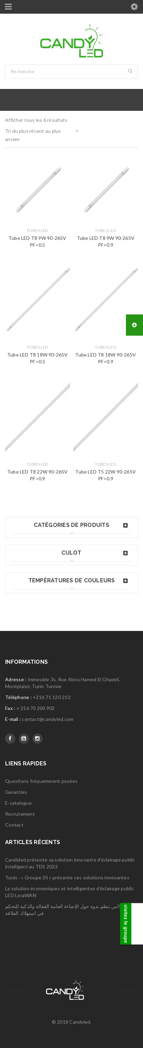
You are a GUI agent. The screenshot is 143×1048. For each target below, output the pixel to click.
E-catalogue (18, 803)
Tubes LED (37, 230)
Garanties (16, 792)
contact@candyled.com (47, 719)
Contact (14, 825)
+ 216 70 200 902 (35, 708)
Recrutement (20, 814)
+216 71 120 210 (51, 697)
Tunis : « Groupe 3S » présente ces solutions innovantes (67, 877)
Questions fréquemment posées (41, 781)
